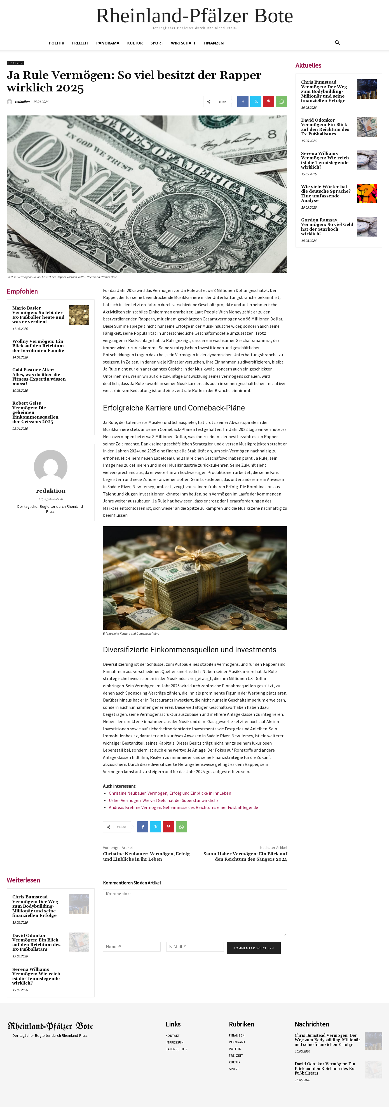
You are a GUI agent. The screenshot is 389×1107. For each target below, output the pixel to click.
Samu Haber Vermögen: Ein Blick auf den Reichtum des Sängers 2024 (245, 856)
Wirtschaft (183, 43)
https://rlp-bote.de (51, 499)
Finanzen (213, 43)
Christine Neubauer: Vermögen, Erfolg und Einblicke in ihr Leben (170, 793)
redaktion (22, 101)
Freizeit (80, 43)
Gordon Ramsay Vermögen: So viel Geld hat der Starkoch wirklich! (327, 227)
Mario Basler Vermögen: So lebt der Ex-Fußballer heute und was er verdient (38, 315)
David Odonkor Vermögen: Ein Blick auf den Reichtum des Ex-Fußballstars (36, 942)
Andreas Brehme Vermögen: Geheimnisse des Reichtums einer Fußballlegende (183, 807)
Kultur (135, 43)
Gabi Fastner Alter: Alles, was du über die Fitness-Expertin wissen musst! (39, 377)
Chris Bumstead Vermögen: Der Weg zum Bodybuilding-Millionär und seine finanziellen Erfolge (35, 906)
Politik (56, 43)
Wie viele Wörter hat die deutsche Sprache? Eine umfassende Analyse (326, 194)
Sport (157, 43)
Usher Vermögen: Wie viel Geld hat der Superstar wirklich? (164, 800)
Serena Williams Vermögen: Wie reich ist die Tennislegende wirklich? (36, 976)
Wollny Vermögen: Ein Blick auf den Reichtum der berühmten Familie (38, 346)
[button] (337, 43)
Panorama (107, 43)
